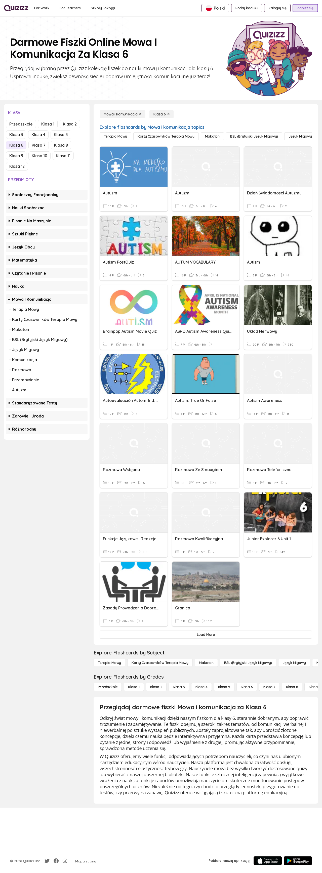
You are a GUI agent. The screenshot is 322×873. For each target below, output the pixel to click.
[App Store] (268, 860)
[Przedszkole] (108, 687)
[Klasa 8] (292, 687)
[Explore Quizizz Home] (16, 8)
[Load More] (206, 635)
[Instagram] (65, 861)
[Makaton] (212, 136)
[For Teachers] (70, 8)
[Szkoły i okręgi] (103, 8)
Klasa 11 (63, 155)
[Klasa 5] (224, 687)
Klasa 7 (39, 145)
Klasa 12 (17, 166)
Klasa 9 (16, 155)
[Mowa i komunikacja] (122, 114)
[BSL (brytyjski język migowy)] (254, 136)
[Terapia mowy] (115, 136)
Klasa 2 (70, 124)
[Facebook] (56, 861)
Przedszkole (21, 124)
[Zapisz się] (305, 8)
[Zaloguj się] (277, 8)
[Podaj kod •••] (246, 8)
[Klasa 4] (201, 687)
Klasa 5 (61, 134)
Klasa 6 (16, 145)
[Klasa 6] (161, 114)
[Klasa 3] (179, 687)
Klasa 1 (47, 124)
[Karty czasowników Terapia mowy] (166, 136)
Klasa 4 (38, 134)
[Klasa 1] (134, 687)
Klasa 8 (61, 145)
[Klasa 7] (269, 687)
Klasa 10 (39, 155)
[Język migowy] (300, 136)
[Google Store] (298, 860)
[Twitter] (47, 861)
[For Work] (42, 8)
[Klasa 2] (156, 687)
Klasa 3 (16, 134)
